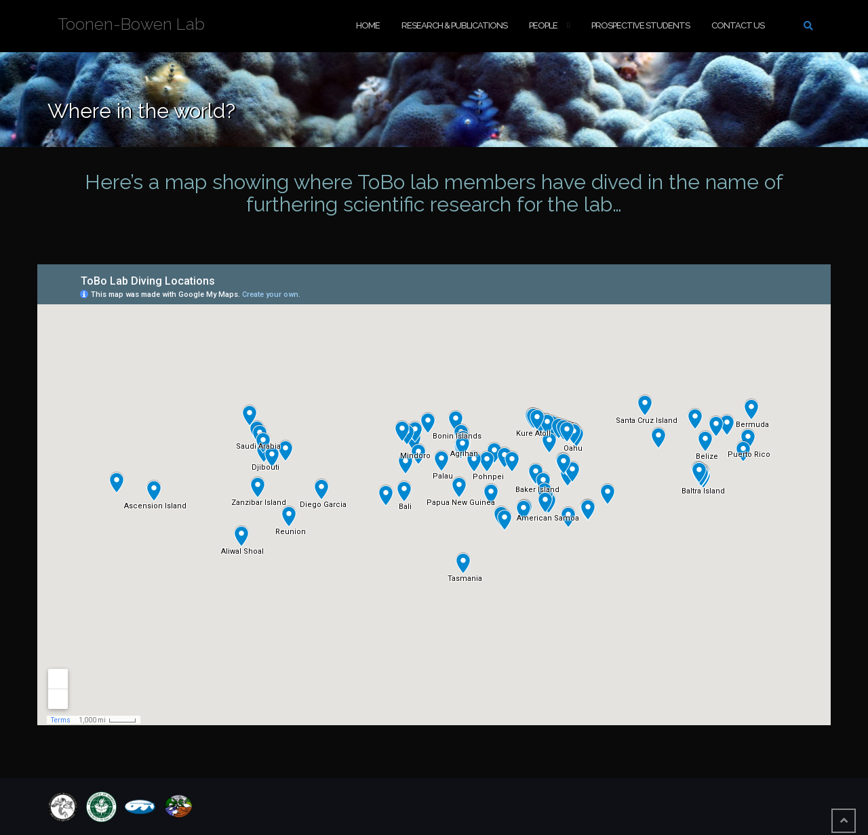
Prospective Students (640, 25)
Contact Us (737, 25)
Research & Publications (454, 25)
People (543, 25)
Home (368, 25)
